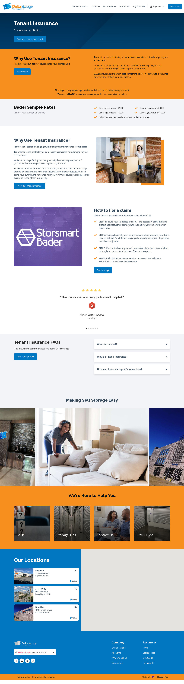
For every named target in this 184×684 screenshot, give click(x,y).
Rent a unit (175, 6)
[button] (86, 328)
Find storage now (25, 356)
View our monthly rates (29, 185)
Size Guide (148, 657)
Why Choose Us (119, 657)
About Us (116, 652)
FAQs (145, 647)
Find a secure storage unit (30, 39)
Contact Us (117, 663)
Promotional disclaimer (43, 677)
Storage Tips (149, 652)
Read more (22, 71)
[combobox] (35, 652)
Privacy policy (23, 677)
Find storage (103, 270)
